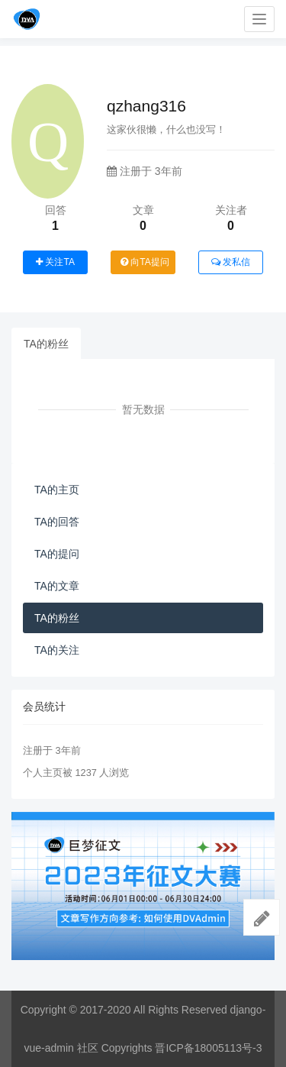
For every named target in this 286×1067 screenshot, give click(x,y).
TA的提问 (56, 554)
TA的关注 (56, 650)
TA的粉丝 (46, 344)
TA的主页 (56, 489)
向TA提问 (145, 262)
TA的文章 (56, 586)
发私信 (230, 262)
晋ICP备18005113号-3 (208, 1048)
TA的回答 (56, 522)
